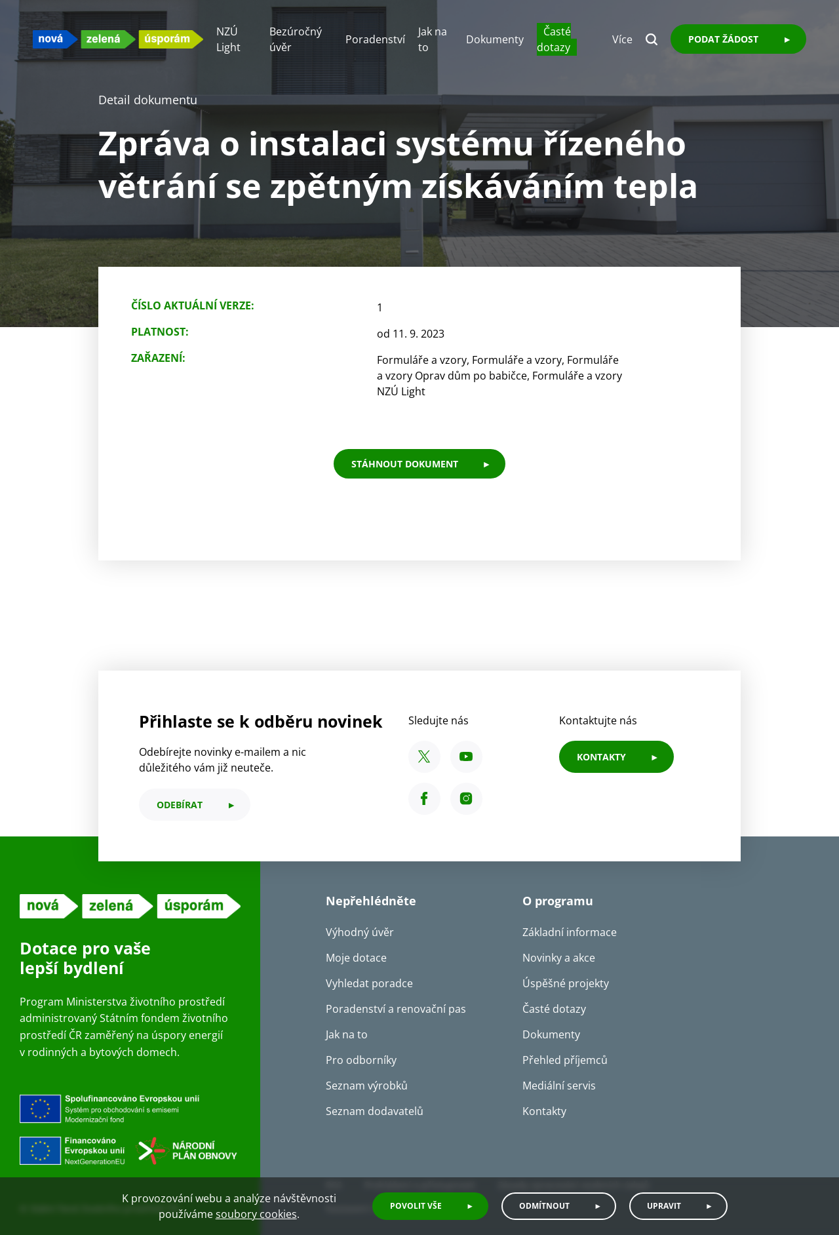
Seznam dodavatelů (374, 1111)
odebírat (180, 804)
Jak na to (347, 1034)
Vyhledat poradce (369, 983)
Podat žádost (723, 39)
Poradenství (375, 39)
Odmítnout (544, 1205)
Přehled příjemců (565, 1060)
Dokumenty (495, 39)
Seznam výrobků (367, 1085)
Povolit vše (416, 1205)
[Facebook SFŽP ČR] (424, 799)
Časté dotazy (554, 39)
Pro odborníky (361, 1060)
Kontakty (544, 1111)
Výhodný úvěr (360, 932)
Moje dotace (356, 958)
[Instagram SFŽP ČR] (466, 799)
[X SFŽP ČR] (424, 757)
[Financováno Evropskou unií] (130, 1132)
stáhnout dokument (404, 464)
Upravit (664, 1205)
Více (622, 39)
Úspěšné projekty (565, 983)
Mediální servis (559, 1085)
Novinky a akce (558, 958)
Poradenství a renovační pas (396, 1009)
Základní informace (569, 932)
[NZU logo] (118, 39)
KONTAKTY (601, 757)
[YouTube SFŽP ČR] (466, 757)
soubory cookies (256, 1214)
